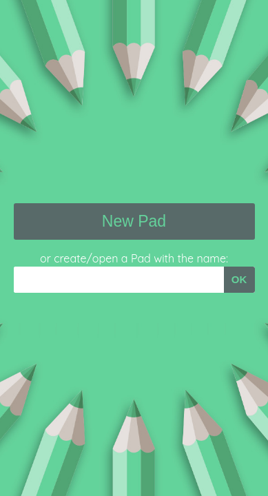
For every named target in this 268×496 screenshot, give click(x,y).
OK (239, 279)
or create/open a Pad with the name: (134, 258)
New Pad (134, 221)
